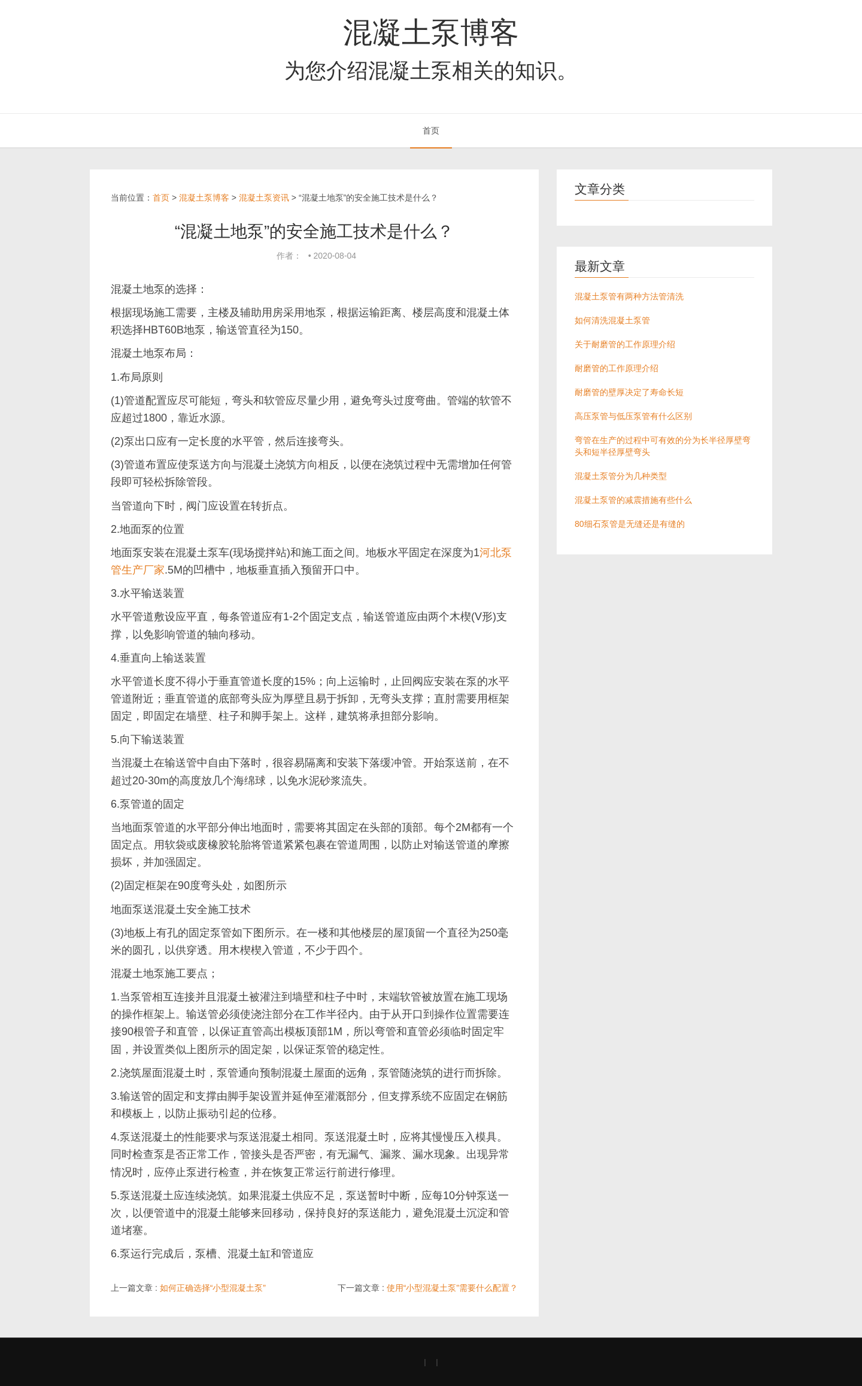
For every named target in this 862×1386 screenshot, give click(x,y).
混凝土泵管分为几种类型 (621, 476)
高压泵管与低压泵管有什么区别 (633, 416)
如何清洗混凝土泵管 (612, 320)
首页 (431, 130)
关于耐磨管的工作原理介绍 (625, 344)
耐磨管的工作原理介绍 (616, 368)
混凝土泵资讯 (264, 197)
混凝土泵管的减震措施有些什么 (633, 500)
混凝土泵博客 (431, 32)
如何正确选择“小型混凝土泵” (213, 1288)
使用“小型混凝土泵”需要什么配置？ (452, 1288)
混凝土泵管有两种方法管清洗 (629, 296)
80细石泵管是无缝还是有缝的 (630, 524)
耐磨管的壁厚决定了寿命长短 (629, 392)
